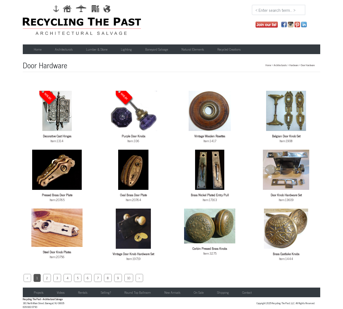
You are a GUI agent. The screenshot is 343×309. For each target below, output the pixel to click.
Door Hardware (308, 65)
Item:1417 (210, 117)
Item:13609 (286, 176)
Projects (38, 292)
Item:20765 (57, 176)
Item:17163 (210, 176)
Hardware (294, 65)
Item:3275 (210, 232)
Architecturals (280, 65)
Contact (247, 292)
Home (38, 49)
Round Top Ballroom (137, 292)
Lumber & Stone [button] (96, 49)
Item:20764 (133, 176)
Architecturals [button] (64, 49)
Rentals (82, 292)
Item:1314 (57, 117)
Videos (61, 292)
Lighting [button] (126, 49)
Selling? (106, 292)
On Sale (199, 292)
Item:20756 (57, 234)
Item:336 (133, 117)
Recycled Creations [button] (229, 49)
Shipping (223, 292)
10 (128, 278)
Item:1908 (286, 117)
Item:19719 (133, 235)
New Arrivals (172, 292)
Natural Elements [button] (192, 49)
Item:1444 (286, 235)
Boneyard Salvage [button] (156, 49)
